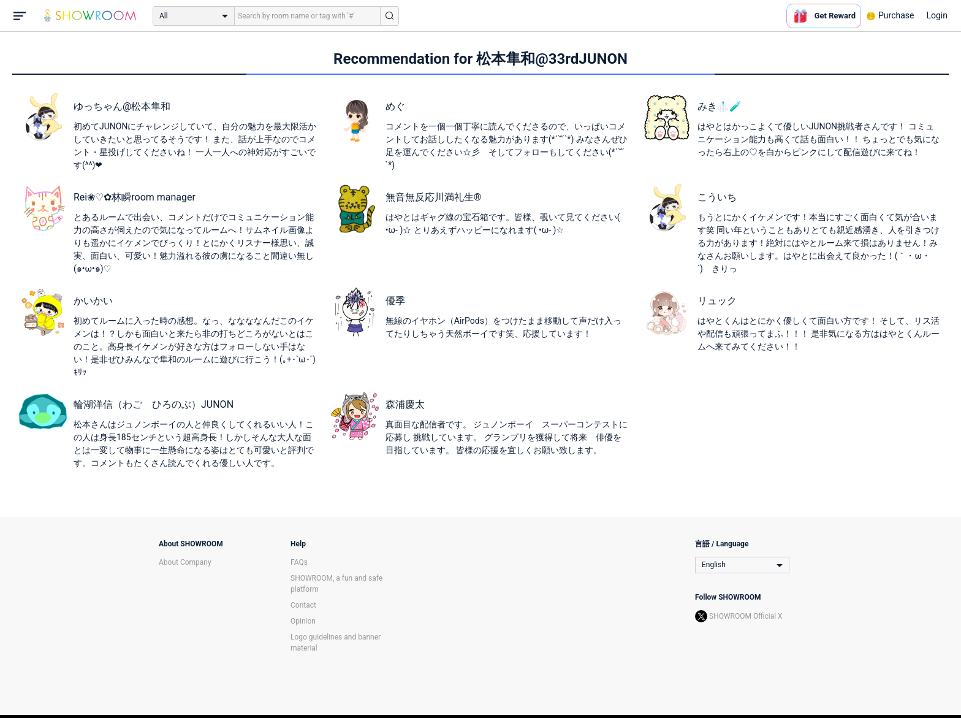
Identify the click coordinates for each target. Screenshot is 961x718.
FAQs (299, 562)
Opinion (303, 621)
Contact (303, 605)
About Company (185, 562)
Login (937, 15)
